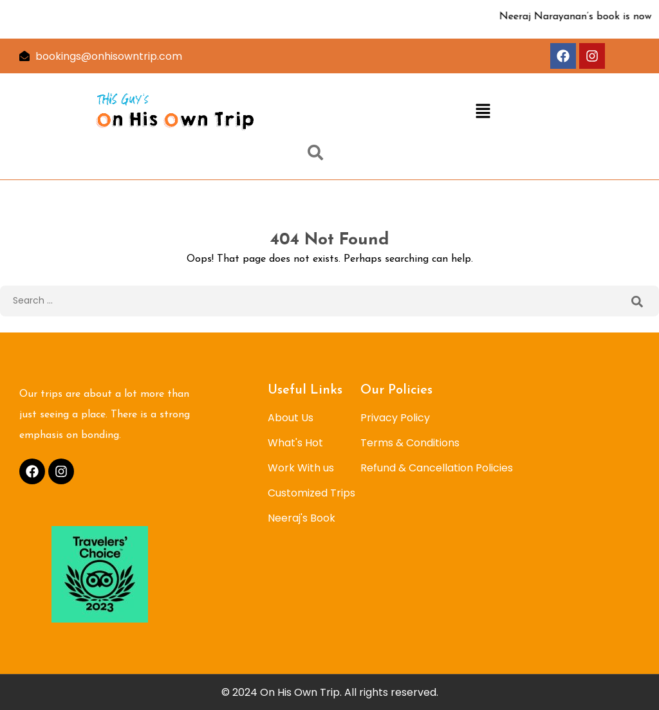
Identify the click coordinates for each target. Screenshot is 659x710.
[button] (483, 112)
